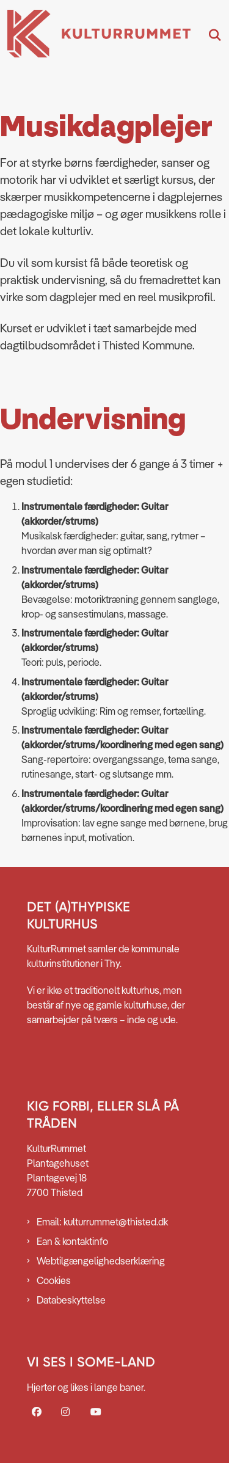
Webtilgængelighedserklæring (101, 1261)
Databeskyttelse (71, 1300)
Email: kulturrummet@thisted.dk (102, 1222)
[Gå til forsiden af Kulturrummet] (95, 35)
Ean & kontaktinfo (72, 1241)
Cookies (54, 1280)
